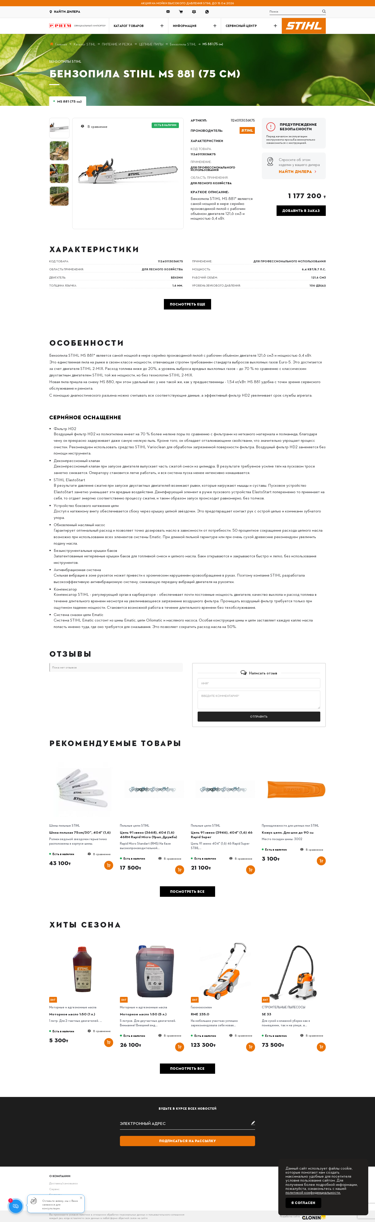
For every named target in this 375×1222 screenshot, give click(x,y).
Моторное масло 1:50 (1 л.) (72, 1014)
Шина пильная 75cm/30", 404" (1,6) (80, 832)
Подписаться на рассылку (187, 1141)
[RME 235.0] (225, 943)
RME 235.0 (200, 1014)
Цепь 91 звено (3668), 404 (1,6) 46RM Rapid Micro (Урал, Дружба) (148, 834)
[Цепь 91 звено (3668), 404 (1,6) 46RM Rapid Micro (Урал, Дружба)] (154, 761)
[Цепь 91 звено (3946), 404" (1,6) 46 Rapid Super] (225, 761)
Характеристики (207, 140)
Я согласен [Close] (303, 1203)
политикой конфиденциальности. (313, 1192)
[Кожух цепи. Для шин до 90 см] (296, 761)
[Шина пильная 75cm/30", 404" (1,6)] (83, 761)
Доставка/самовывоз (63, 1183)
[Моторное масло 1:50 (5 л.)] (154, 943)
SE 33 (266, 1014)
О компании (59, 1176)
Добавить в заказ (301, 210)
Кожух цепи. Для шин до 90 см (288, 832)
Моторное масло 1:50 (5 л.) (143, 1014)
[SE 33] (296, 943)
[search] (298, 11)
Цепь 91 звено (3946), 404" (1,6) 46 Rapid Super (222, 834)
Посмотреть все (187, 891)
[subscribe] (187, 1123)
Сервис (54, 1189)
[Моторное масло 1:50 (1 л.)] (83, 943)
